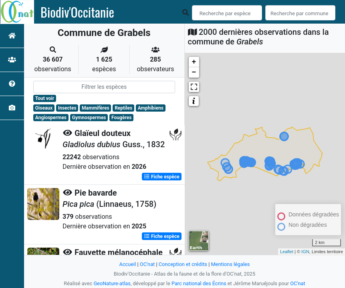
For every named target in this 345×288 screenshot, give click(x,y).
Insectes (67, 108)
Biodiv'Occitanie (77, 12)
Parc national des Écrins (198, 283)
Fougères (121, 117)
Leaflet (286, 251)
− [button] (194, 72)
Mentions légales (230, 264)
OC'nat (147, 264)
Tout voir (44, 98)
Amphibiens (150, 108)
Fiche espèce (162, 177)
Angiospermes (51, 117)
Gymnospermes (89, 117)
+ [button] (194, 62)
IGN (305, 251)
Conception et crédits (183, 264)
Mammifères (95, 108)
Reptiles (123, 108)
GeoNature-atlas (112, 283)
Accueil (127, 264)
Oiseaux (43, 108)
